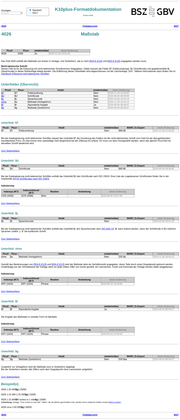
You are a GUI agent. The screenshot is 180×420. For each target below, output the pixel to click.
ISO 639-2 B (108, 229)
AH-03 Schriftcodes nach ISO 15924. (31, 179)
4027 (176, 26)
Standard (36, 10)
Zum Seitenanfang (10, 151)
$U (2, 96)
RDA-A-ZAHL (114, 402)
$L (2, 99)
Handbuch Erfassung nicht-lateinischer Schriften (25, 74)
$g (2, 108)
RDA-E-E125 (113, 61)
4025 (3, 26)
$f (2, 105)
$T (2, 93)
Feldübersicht (90, 26)
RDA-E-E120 (95, 61)
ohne (3, 102)
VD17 (35, 13)
